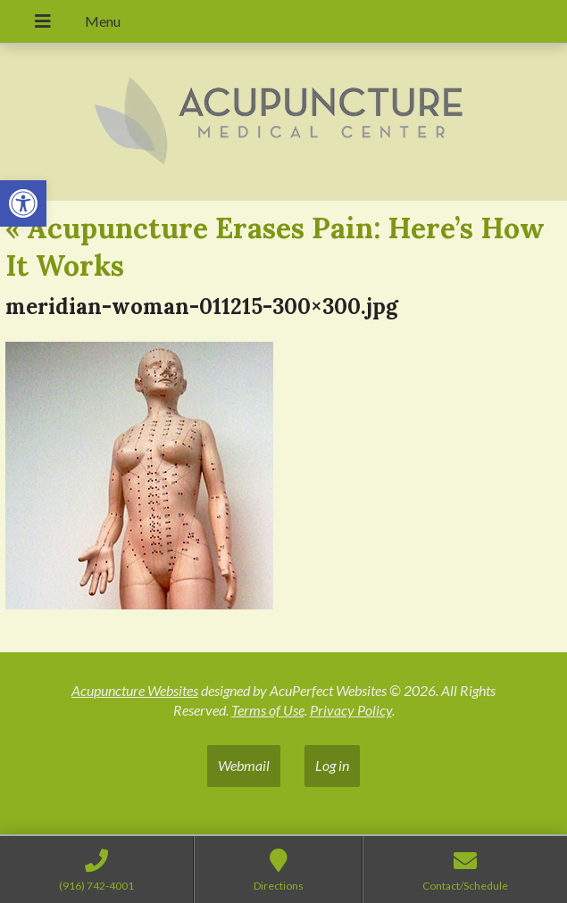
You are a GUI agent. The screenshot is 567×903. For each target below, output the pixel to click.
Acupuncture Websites (134, 690)
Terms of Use (267, 709)
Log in (332, 765)
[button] (23, 203)
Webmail (244, 765)
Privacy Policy (351, 709)
